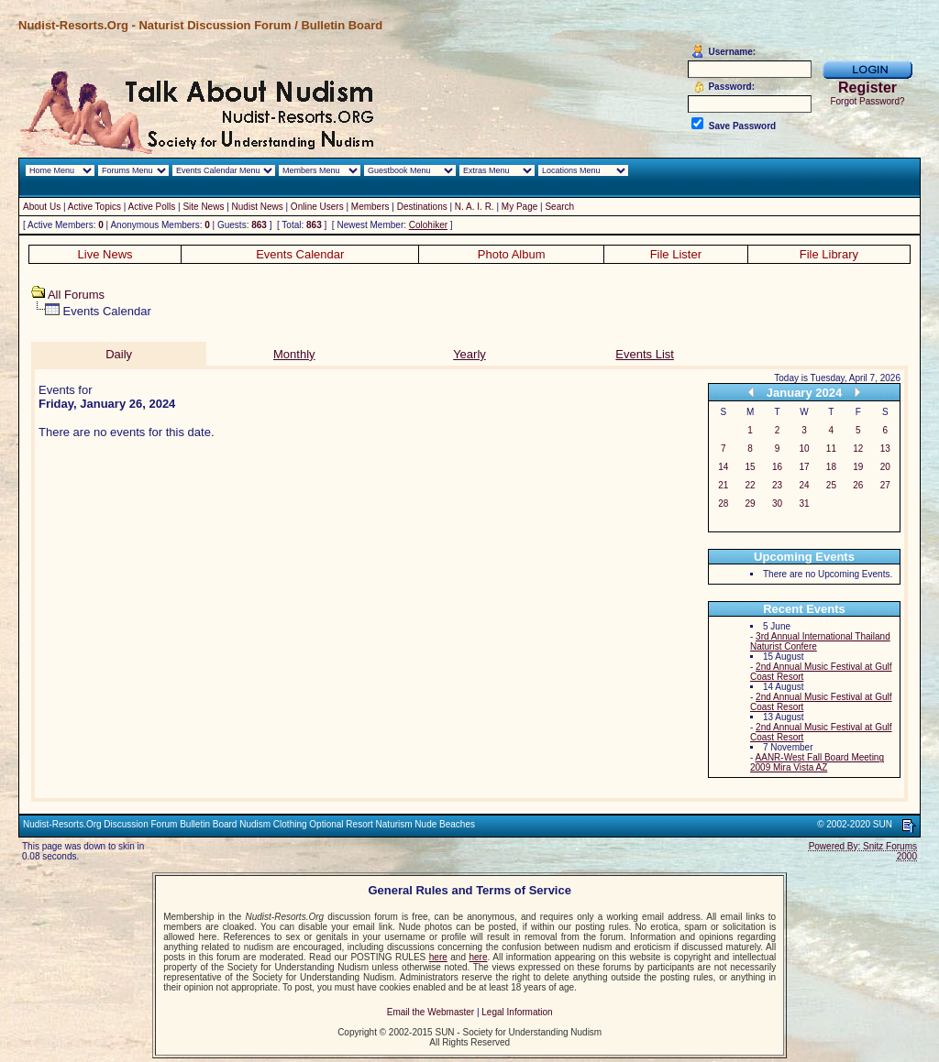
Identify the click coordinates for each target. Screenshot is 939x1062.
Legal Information (516, 1012)
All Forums (76, 294)
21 (723, 485)
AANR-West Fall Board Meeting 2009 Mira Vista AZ (817, 762)
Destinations (422, 207)
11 (831, 448)
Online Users (317, 207)
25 (831, 485)
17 (804, 467)
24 (804, 485)
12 (858, 448)
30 (777, 503)
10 (804, 448)
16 (777, 467)
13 (885, 448)
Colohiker (428, 225)
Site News (203, 207)
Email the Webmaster (430, 1012)
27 (885, 485)
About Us (42, 207)
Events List (644, 354)
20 (885, 467)
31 (804, 503)
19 (858, 467)
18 (831, 467)
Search (559, 207)
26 (858, 485)
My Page (519, 207)
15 (751, 467)
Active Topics (94, 207)
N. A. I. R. (474, 207)
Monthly (294, 354)
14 (723, 467)
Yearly (469, 354)
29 (751, 503)
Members (370, 207)
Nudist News (257, 207)
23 (777, 485)
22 (751, 485)
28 (723, 503)
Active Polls (152, 207)
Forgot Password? (867, 101)
